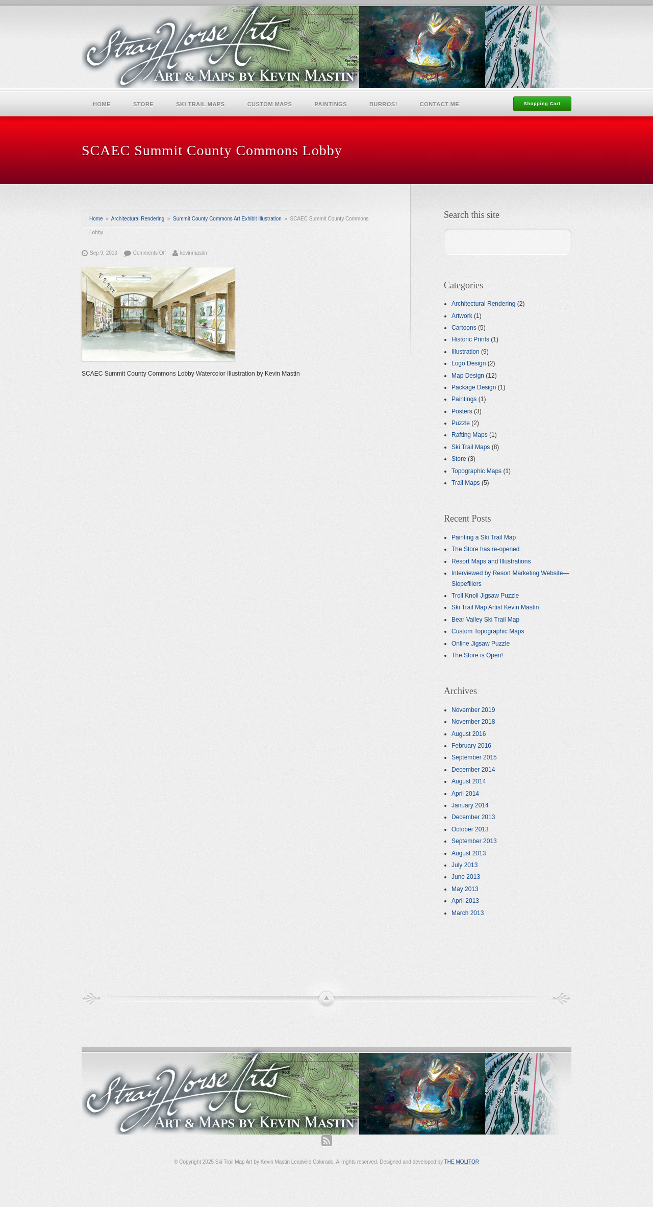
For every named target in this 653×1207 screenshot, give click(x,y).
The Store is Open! (477, 655)
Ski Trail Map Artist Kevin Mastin (495, 607)
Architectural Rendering (138, 218)
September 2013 (474, 841)
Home (102, 104)
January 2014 (470, 805)
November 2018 (473, 721)
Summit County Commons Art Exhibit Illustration (227, 218)
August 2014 (468, 781)
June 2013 (465, 876)
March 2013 (467, 913)
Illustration (465, 351)
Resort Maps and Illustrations (491, 561)
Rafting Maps (469, 434)
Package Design (473, 387)
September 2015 (474, 757)
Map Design (467, 375)
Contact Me (440, 104)
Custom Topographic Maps (487, 631)
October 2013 (470, 829)
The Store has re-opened (485, 549)
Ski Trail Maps (200, 104)
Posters (461, 411)
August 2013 (468, 853)
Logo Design (468, 363)
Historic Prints (470, 339)
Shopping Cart (542, 103)
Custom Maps (269, 104)
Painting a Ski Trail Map (483, 537)
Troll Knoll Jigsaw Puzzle (485, 595)
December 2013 (473, 817)
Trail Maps (465, 482)
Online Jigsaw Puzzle (480, 643)
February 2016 (471, 745)
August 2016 (468, 733)
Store (143, 104)
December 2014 (473, 769)
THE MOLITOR (461, 1162)
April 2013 (465, 900)
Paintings (330, 104)
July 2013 (464, 865)
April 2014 (465, 793)
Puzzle (460, 423)
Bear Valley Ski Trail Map (485, 619)
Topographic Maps (476, 471)
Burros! (383, 104)
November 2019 (473, 709)
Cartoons (463, 327)
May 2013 (465, 889)
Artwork (461, 315)
